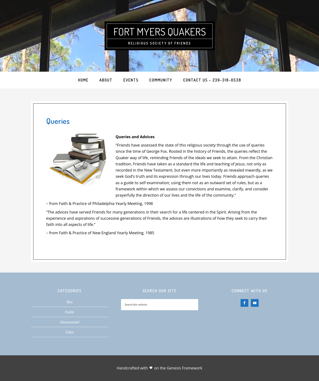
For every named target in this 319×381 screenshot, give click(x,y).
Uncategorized (69, 322)
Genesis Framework (184, 368)
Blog (70, 301)
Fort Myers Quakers (159, 31)
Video (70, 332)
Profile (69, 312)
